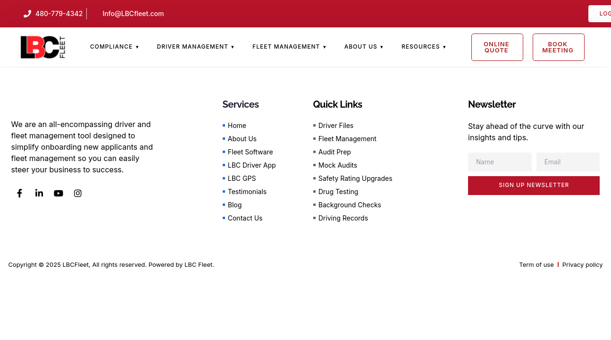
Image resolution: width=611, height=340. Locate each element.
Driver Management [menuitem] (192, 46)
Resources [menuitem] (421, 46)
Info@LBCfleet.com (133, 13)
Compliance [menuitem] (111, 46)
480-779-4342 (59, 13)
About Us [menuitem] (360, 46)
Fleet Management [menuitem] (286, 46)
